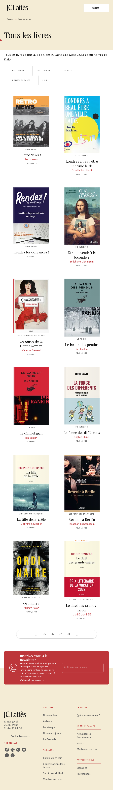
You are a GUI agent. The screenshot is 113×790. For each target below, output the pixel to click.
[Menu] (96, 8)
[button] (20, 71)
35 (44, 634)
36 (52, 634)
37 (60, 634)
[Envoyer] (100, 668)
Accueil (10, 19)
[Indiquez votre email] (78, 668)
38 (68, 634)
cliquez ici (39, 680)
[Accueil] (18, 8)
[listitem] (7, 749)
